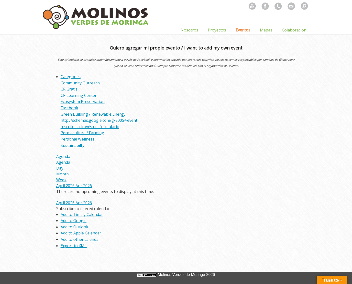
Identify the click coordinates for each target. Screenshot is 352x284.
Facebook (69, 108)
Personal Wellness (77, 139)
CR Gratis (69, 89)
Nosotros (189, 30)
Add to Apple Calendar (81, 233)
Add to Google (74, 220)
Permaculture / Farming (82, 132)
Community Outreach (80, 83)
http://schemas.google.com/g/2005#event (99, 120)
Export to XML (74, 245)
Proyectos (217, 30)
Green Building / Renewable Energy (93, 114)
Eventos (243, 30)
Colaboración (294, 30)
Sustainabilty (72, 145)
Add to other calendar (80, 239)
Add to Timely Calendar (82, 214)
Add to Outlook (74, 227)
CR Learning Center (79, 95)
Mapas (266, 30)
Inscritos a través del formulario (90, 126)
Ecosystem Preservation (83, 101)
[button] (83, 208)
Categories (71, 76)
